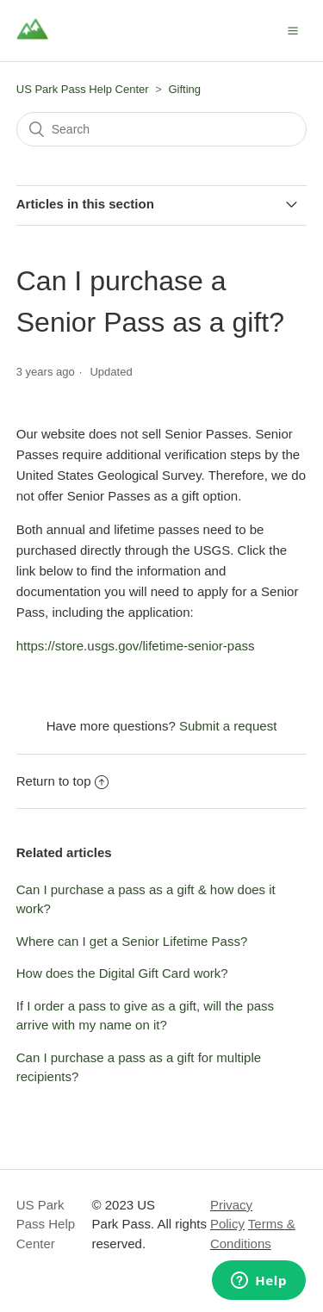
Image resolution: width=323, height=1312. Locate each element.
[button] (293, 30)
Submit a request (227, 725)
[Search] (161, 129)
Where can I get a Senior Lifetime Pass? (131, 941)
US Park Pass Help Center (82, 89)
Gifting (185, 89)
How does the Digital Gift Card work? (122, 973)
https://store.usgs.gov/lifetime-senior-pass (135, 645)
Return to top (62, 781)
